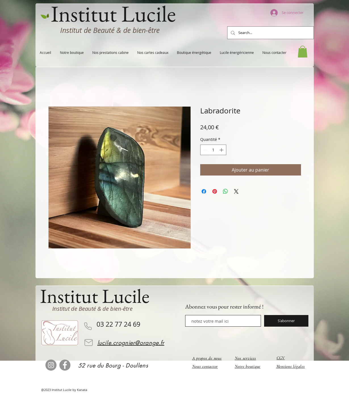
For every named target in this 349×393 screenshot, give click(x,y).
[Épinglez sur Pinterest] (214, 191)
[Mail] (88, 342)
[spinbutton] (213, 150)
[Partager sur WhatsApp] (225, 191)
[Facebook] (64, 365)
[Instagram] (51, 365)
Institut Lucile (94, 296)
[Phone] (88, 326)
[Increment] (221, 150)
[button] (303, 52)
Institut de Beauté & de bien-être (110, 30)
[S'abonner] (286, 321)
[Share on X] (236, 191)
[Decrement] (204, 150)
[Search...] (270, 33)
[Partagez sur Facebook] (203, 191)
